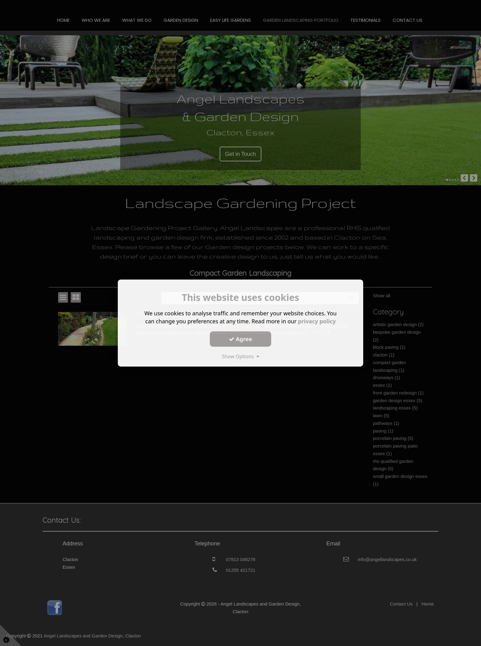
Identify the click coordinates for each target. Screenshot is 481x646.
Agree (240, 339)
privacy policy (317, 321)
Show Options (240, 356)
